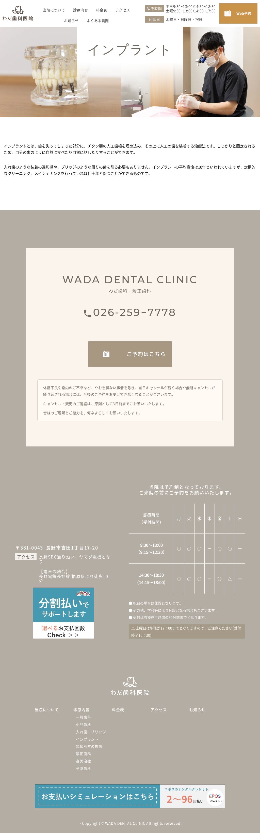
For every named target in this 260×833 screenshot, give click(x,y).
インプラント (87, 739)
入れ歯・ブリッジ (91, 731)
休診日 (154, 20)
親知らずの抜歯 (89, 746)
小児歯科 (83, 724)
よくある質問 (98, 19)
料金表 (101, 8)
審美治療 (83, 760)
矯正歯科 (83, 753)
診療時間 (154, 9)
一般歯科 (83, 717)
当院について (54, 8)
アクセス (122, 8)
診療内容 (80, 8)
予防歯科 (83, 768)
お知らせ (71, 19)
